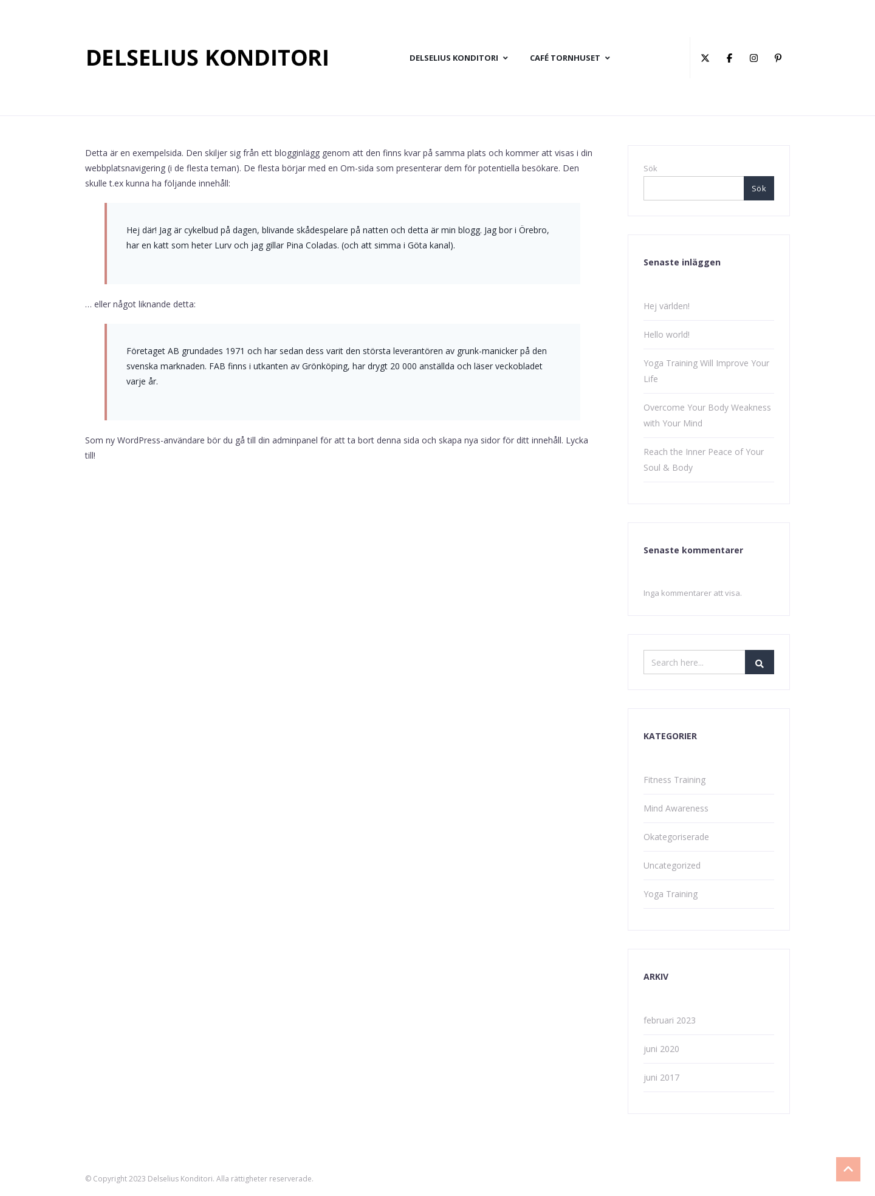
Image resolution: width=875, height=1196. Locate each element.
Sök (650, 168)
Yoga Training (670, 894)
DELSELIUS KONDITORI (459, 57)
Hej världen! (666, 306)
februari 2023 (669, 1020)
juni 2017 (661, 1077)
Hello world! (666, 334)
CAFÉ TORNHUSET (570, 57)
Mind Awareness (676, 808)
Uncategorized (672, 865)
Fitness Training (674, 779)
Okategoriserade (676, 836)
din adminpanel (288, 440)
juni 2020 (661, 1048)
